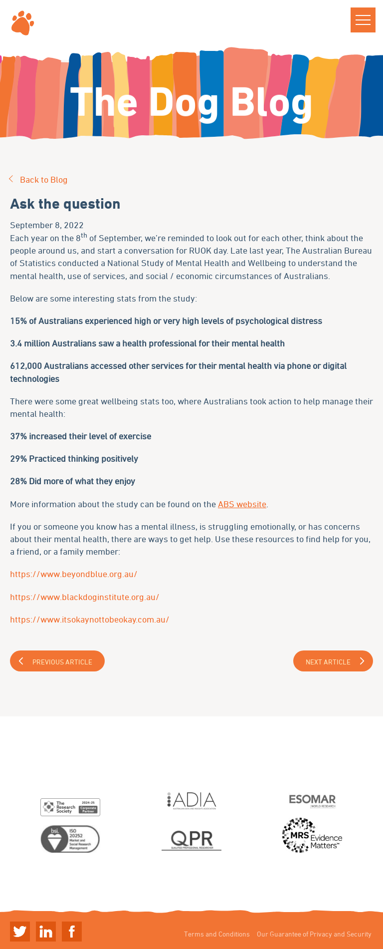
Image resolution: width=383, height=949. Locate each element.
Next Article (328, 661)
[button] (363, 19)
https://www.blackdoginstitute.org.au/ (85, 597)
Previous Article (62, 661)
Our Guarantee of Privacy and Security (314, 934)
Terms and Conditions (217, 934)
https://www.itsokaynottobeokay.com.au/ (90, 619)
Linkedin (46, 932)
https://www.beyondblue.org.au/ (74, 574)
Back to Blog (44, 179)
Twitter (20, 932)
